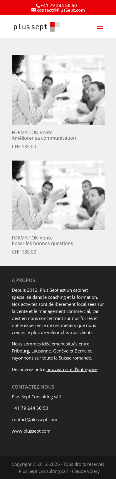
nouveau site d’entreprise (71, 369)
